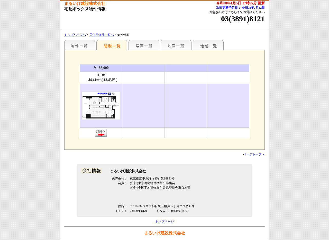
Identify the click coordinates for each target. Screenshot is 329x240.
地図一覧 (176, 45)
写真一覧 (144, 45)
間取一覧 (111, 45)
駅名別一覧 (79, 45)
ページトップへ (254, 154)
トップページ (164, 221)
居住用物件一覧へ (101, 35)
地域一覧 (208, 45)
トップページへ (75, 35)
